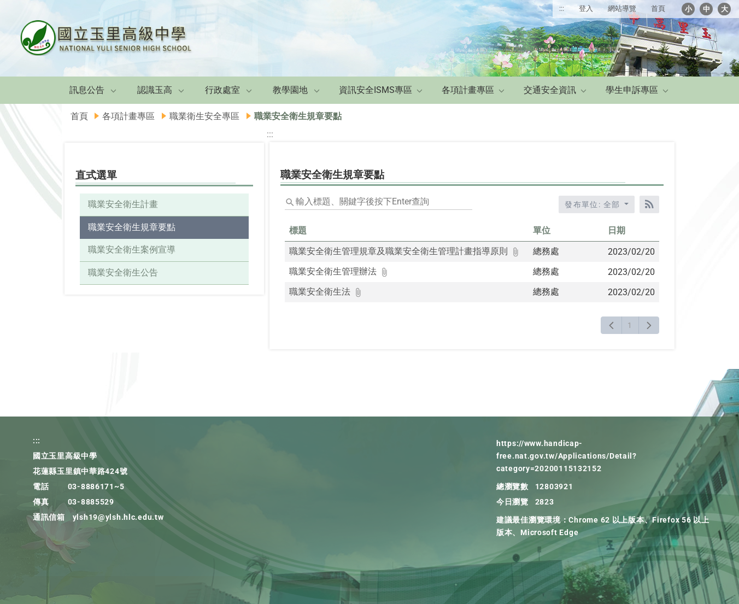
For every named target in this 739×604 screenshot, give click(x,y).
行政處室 (222, 90)
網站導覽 (622, 8)
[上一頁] (611, 325)
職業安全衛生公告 (123, 272)
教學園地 (290, 90)
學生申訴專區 (632, 90)
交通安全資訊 (550, 90)
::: (561, 8)
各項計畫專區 (468, 90)
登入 (586, 8)
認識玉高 (154, 90)
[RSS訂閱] (649, 204)
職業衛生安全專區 (204, 116)
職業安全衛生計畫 (123, 204)
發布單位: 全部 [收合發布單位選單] (594, 204)
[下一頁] (649, 325)
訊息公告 (86, 90)
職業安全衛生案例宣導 (131, 249)
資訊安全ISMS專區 (375, 90)
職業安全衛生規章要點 (131, 227)
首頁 (658, 8)
